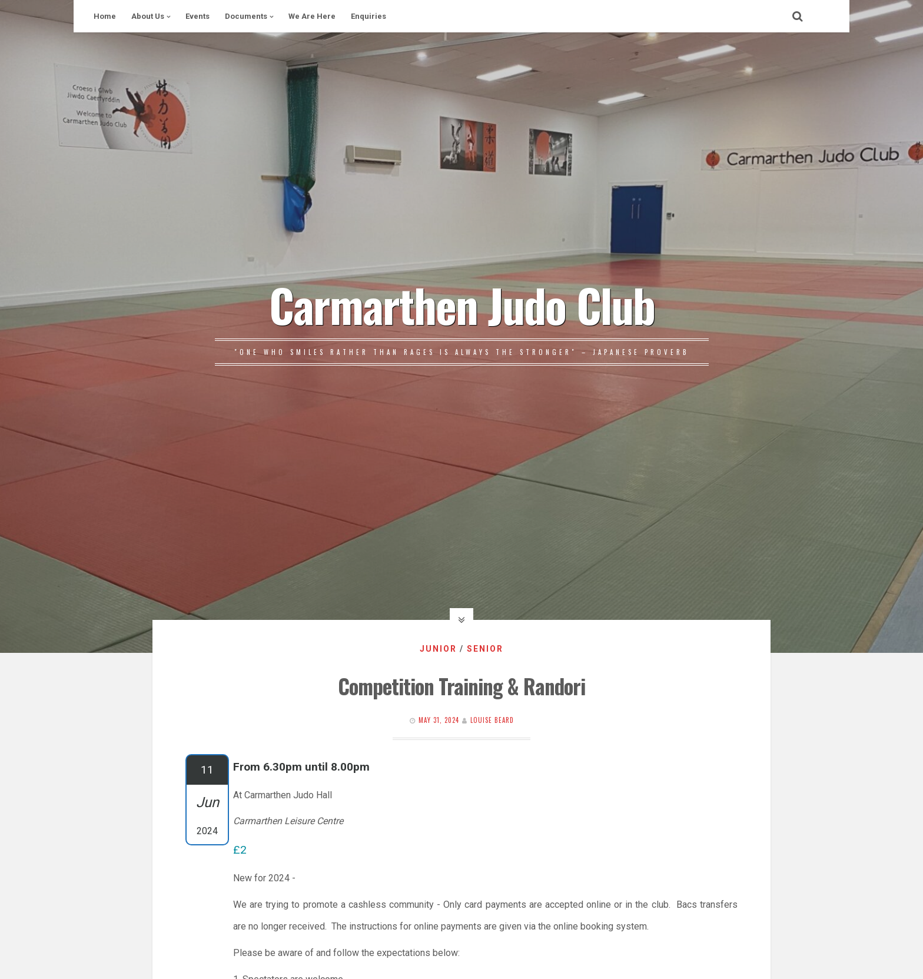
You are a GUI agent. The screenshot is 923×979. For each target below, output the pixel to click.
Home (105, 16)
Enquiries (368, 16)
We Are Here (312, 16)
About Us (147, 16)
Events (197, 16)
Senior (485, 648)
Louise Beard (492, 720)
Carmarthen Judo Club (462, 304)
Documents (246, 16)
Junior (438, 648)
